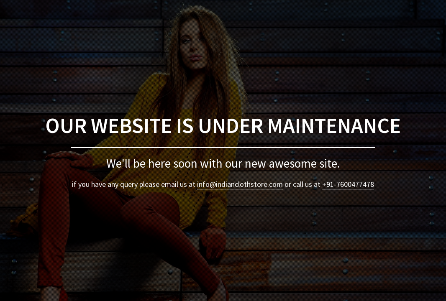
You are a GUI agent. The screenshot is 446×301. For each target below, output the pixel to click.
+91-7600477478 (348, 184)
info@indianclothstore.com (240, 184)
